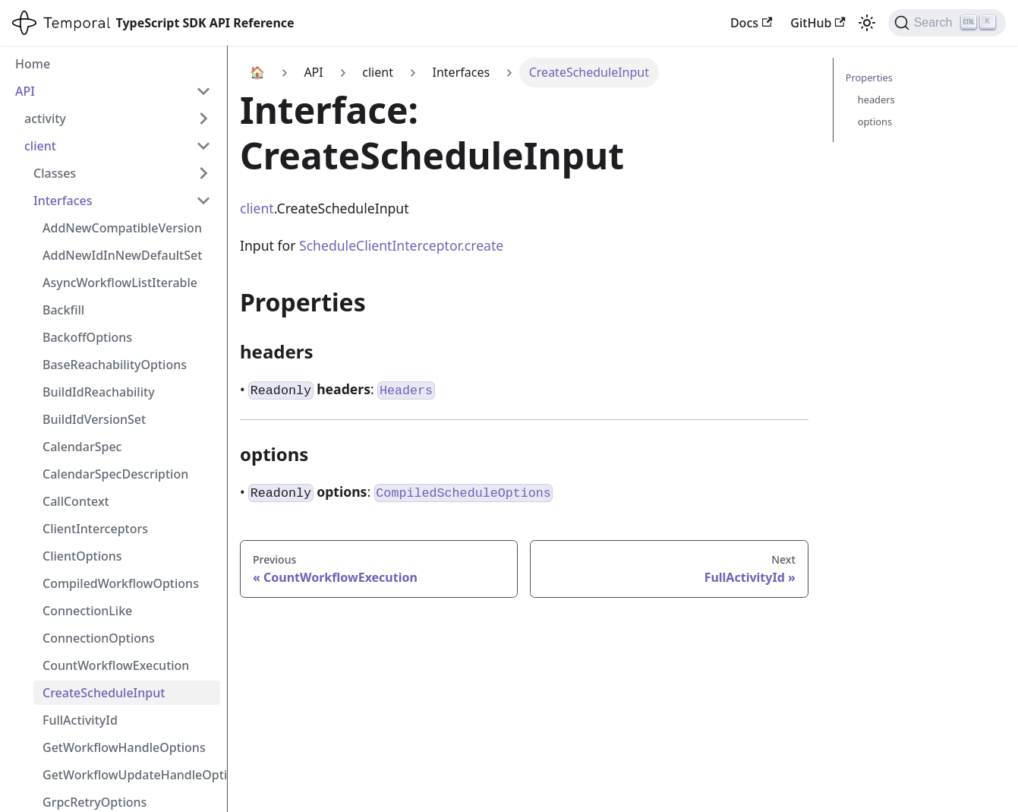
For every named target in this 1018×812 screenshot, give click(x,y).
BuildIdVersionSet (94, 419)
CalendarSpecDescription (115, 474)
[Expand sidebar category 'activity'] (203, 118)
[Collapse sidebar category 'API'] (203, 91)
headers (876, 99)
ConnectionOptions (99, 638)
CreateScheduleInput (104, 692)
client (40, 145)
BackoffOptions (87, 337)
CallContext (76, 501)
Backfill (63, 310)
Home (32, 63)
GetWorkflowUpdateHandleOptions (131, 774)
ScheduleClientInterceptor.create (401, 245)
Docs (751, 22)
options (875, 121)
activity (45, 118)
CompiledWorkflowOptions (121, 583)
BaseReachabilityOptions (115, 364)
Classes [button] (54, 173)
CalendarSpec (82, 446)
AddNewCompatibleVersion (122, 228)
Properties (869, 77)
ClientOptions (82, 556)
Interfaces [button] (62, 200)
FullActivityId (80, 720)
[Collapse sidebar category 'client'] (203, 146)
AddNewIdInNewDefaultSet (122, 255)
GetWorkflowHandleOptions (124, 747)
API (25, 91)
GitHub (817, 22)
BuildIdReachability (99, 392)
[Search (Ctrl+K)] (947, 22)
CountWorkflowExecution (116, 665)
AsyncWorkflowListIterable (120, 282)
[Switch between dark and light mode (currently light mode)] (867, 23)
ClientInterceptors (95, 528)
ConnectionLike (87, 610)
